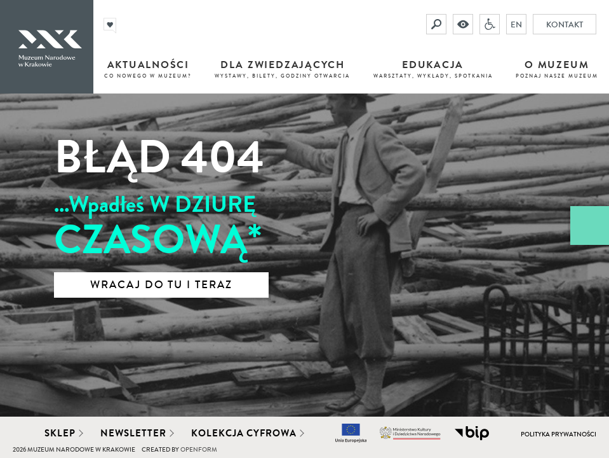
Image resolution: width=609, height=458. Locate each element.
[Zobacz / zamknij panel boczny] (589, 225)
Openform (198, 449)
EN (516, 24)
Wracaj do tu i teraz (161, 285)
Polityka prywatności (558, 434)
